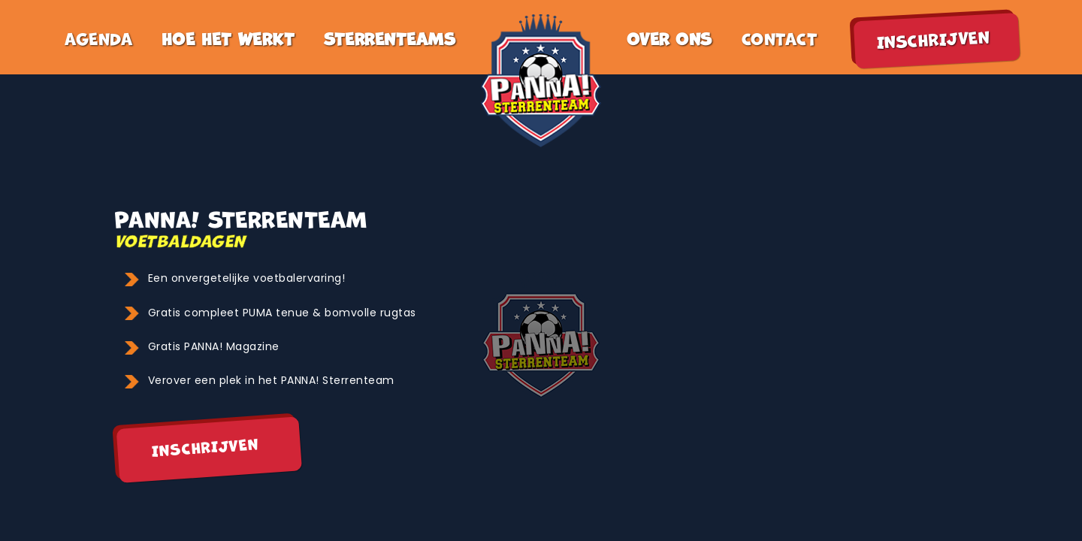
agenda (98, 37)
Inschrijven (205, 446)
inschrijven (933, 38)
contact (780, 37)
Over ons (669, 37)
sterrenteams (389, 37)
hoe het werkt (228, 37)
